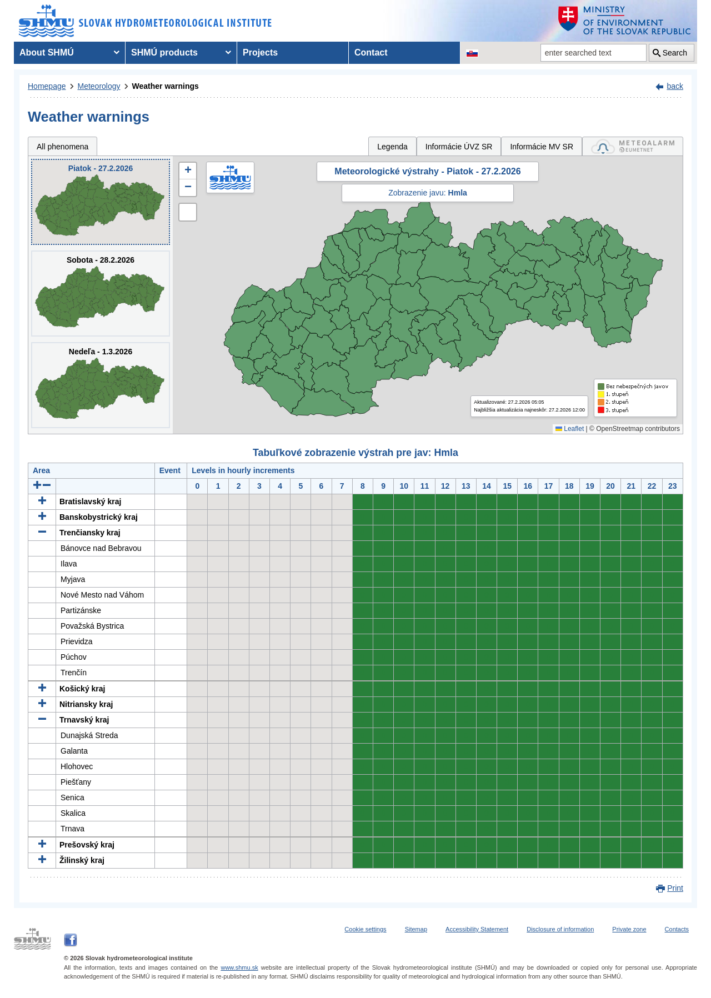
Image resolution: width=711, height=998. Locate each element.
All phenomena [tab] (62, 146)
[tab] (632, 146)
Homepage (47, 86)
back (675, 86)
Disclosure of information (560, 929)
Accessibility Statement (476, 929)
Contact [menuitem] (371, 52)
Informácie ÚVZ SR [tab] (459, 146)
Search (675, 52)
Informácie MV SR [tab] (541, 146)
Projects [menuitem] (260, 52)
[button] (187, 171)
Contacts (677, 929)
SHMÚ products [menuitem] (164, 52)
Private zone (629, 929)
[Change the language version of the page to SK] (472, 53)
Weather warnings (165, 86)
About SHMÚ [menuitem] (46, 52)
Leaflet (569, 429)
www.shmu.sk (239, 967)
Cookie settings (365, 929)
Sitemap (416, 929)
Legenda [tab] (392, 146)
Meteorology (99, 86)
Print (675, 888)
